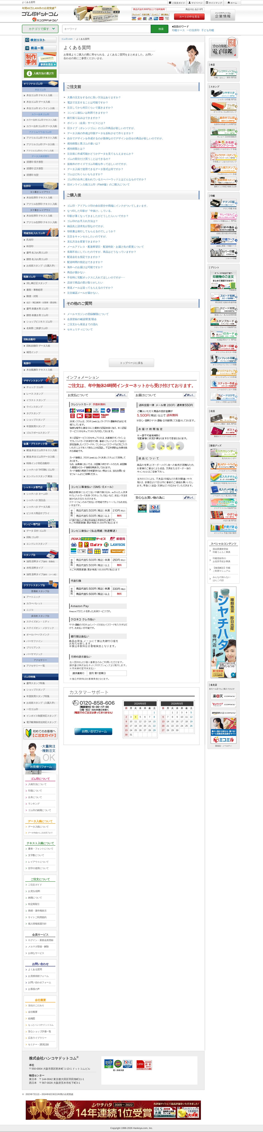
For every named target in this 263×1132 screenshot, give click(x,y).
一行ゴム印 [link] (32, 709)
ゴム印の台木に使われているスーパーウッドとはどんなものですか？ (106, 179)
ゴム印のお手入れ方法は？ (82, 221)
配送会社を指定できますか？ (83, 256)
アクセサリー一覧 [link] (35, 665)
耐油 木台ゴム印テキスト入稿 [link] (41, 450)
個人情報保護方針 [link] (37, 923)
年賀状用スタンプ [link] (35, 426)
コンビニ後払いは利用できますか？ (87, 112)
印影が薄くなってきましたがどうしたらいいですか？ (98, 215)
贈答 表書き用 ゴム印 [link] (37, 315)
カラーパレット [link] (34, 603)
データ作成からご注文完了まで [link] (40, 833)
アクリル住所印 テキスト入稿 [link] (41, 204)
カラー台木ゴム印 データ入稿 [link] (41, 126)
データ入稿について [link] (38, 826)
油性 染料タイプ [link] (41, 574)
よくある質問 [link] (35, 969)
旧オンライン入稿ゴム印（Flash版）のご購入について (98, 184)
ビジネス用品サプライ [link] (37, 513)
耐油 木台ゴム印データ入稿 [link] (40, 456)
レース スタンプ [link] (34, 393)
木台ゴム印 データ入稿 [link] (38, 101)
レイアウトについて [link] (38, 861)
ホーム (233, 3)
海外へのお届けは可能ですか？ (85, 267)
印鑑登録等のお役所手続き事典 (221, 560)
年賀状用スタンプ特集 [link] (37, 696)
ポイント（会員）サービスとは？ (86, 123)
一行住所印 (193, 30)
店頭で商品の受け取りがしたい (85, 282)
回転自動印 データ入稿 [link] (38, 345)
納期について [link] (35, 897)
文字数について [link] (36, 855)
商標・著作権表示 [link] (37, 910)
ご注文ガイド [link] (35, 884)
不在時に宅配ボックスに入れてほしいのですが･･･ (96, 277)
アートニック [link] (33, 596)
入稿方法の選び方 (40, 73)
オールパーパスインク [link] (37, 634)
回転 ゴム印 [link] (32, 537)
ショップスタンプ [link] (35, 419)
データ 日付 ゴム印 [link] (36, 530)
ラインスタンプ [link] (34, 406)
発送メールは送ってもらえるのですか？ (90, 287)
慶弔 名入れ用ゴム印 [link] (37, 252)
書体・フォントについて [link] (40, 848)
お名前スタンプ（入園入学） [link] (41, 265)
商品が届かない (76, 272)
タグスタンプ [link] (33, 413)
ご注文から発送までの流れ (82, 324)
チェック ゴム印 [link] (34, 387)
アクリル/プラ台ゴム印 (40, 132)
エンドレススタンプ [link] (36, 543)
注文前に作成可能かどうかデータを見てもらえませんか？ (100, 153)
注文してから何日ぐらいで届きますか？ (90, 107)
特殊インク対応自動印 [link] (37, 463)
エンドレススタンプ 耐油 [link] (39, 476)
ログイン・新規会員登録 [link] (40, 940)
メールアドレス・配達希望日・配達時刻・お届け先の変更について (105, 246)
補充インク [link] (32, 352)
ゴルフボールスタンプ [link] (37, 432)
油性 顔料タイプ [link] (40, 561)
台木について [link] (35, 797)
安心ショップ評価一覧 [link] (39, 1031)
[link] (40, 50)
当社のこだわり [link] (36, 1005)
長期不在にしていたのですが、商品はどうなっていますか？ (101, 251)
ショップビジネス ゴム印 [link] (39, 321)
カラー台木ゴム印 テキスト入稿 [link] (41, 120)
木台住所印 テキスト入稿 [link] (39, 197)
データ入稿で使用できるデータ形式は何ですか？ (95, 169)
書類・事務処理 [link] (34, 289)
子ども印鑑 (207, 30)
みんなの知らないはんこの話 (221, 579)
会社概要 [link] (32, 1011)
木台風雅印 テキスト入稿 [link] (39, 369)
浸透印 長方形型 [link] (34, 161)
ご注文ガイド (178, 3)
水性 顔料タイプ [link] (34, 567)
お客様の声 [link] (34, 989)
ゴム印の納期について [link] (39, 810)
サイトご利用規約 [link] (37, 917)
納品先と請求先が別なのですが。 (86, 226)
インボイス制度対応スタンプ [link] (41, 715)
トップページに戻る (131, 362)
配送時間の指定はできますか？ (85, 262)
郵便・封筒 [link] (32, 296)
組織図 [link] (31, 1018)
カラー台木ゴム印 (40, 114)
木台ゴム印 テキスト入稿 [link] (39, 95)
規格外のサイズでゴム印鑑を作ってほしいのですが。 (98, 163)
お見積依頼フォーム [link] (38, 976)
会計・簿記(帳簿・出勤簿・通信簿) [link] (41, 302)
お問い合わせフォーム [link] (39, 982)
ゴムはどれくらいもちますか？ (85, 174)
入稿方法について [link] (37, 784)
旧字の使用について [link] (38, 868)
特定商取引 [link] (34, 904)
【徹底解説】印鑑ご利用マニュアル (221, 569)
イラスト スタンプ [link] (35, 400)
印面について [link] (35, 790)
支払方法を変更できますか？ (83, 241)
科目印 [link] (29, 246)
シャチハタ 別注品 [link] (35, 500)
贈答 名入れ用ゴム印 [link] (37, 259)
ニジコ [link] (29, 609)
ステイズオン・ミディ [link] (37, 621)
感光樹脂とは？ (76, 148)
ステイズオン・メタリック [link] (40, 628)
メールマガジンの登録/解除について (88, 314)
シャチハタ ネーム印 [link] (37, 493)
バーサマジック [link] (34, 654)
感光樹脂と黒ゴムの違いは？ (83, 143)
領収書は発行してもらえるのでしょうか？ (91, 231)
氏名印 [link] (29, 239)
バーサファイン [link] (34, 641)
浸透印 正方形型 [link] (34, 168)
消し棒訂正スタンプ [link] (36, 283)
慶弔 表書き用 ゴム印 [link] (37, 308)
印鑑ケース (178, 30)
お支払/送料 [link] (34, 891)
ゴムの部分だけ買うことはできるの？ (89, 158)
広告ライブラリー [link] (37, 1037)
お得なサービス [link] (36, 953)
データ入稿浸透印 (40, 156)
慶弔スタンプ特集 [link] (35, 683)
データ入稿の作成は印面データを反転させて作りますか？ (100, 133)
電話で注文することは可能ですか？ (87, 102)
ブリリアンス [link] (33, 647)
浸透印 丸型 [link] (32, 174)
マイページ (196, 3)
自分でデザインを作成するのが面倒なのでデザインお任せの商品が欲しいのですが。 (115, 138)
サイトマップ (215, 3)
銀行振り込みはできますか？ (83, 117)
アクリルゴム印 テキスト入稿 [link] (41, 137)
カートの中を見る (189, 16)
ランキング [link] (34, 803)
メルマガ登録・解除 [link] (38, 946)
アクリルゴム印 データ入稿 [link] (40, 144)
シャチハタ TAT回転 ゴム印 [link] (40, 469)
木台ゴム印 (40, 89)
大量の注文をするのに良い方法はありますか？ (94, 97)
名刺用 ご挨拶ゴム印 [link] (37, 328)
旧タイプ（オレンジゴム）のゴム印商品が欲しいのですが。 (101, 128)
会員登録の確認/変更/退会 (82, 319)
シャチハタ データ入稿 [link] (38, 506)
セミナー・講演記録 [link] (38, 1044)
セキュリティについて (80, 329)
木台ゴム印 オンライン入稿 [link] (40, 108)
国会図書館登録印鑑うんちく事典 (221, 550)
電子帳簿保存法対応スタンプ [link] (41, 722)
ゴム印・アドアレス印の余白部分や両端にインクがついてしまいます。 (108, 205)
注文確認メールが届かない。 (83, 292)
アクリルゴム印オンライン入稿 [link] (39, 151)
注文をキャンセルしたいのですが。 (87, 236)
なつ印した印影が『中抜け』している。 (90, 210)
